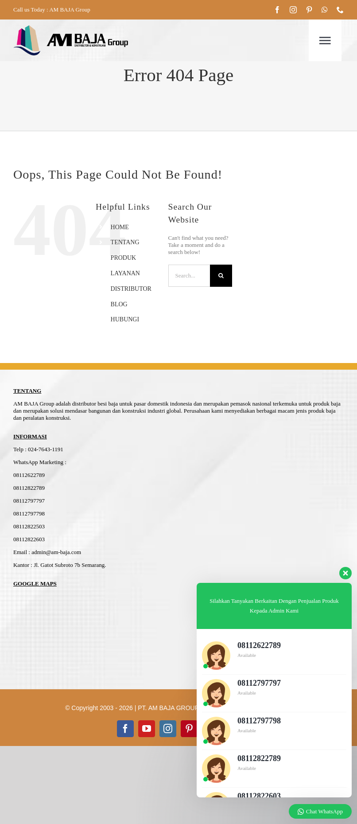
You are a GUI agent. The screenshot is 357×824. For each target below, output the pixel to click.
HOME (120, 227)
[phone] (340, 9)
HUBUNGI (125, 319)
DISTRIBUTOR (131, 288)
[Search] (221, 276)
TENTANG (125, 242)
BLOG (119, 304)
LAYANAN (125, 273)
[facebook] (277, 9)
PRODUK (123, 257)
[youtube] (146, 728)
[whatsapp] (325, 9)
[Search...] (189, 276)
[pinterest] (309, 9)
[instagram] (293, 9)
